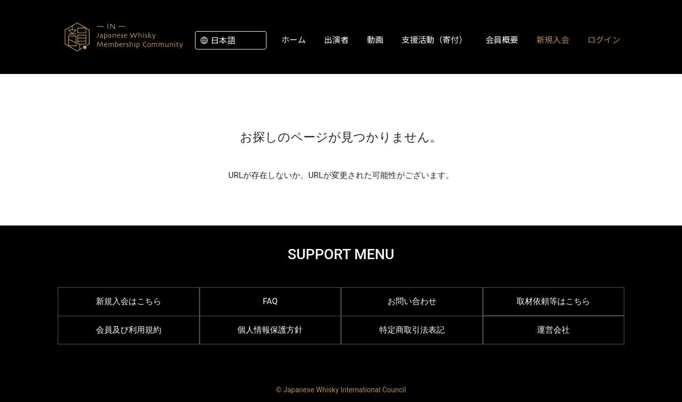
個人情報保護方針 (270, 330)
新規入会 (553, 39)
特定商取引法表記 (412, 330)
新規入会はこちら (128, 301)
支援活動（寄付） (434, 39)
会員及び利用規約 (128, 330)
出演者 (336, 39)
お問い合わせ (411, 301)
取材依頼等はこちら (553, 301)
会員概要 (501, 39)
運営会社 (553, 330)
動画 (375, 39)
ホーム (293, 39)
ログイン (604, 39)
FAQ (270, 301)
